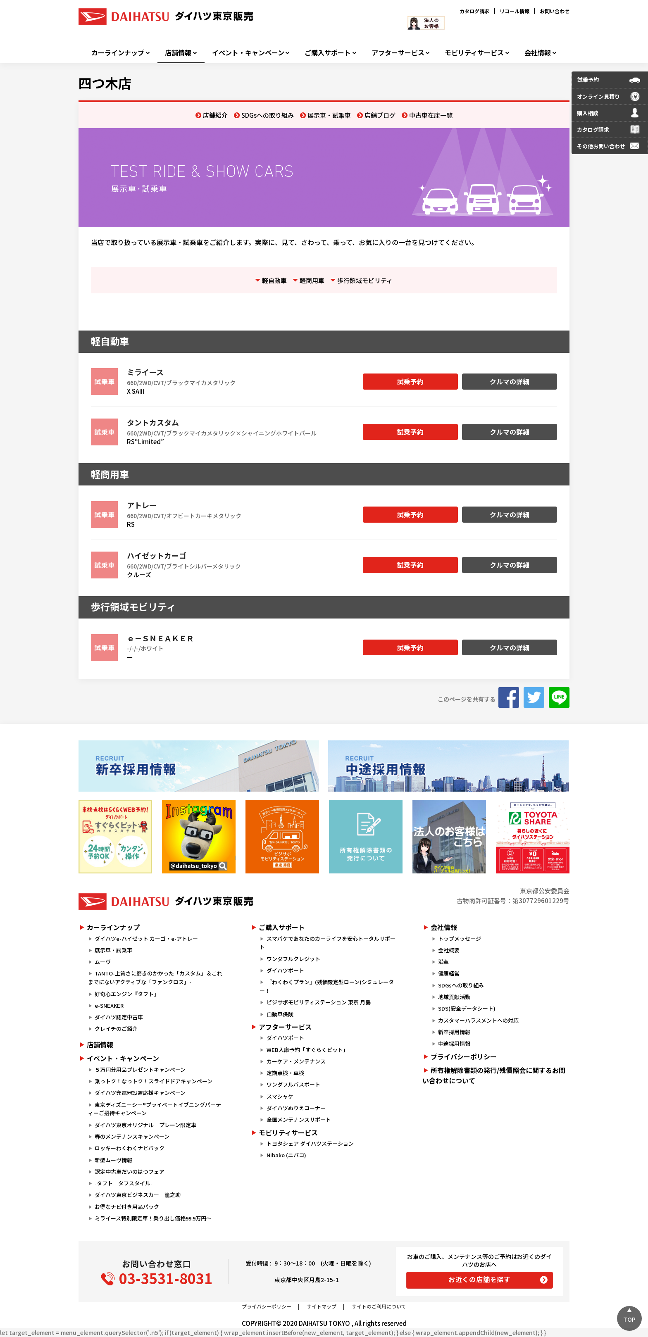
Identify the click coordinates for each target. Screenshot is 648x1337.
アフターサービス (398, 52)
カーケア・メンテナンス (296, 1061)
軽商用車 (312, 280)
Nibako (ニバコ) (286, 1155)
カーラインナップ (117, 52)
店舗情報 (178, 52)
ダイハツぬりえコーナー (296, 1108)
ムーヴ (103, 962)
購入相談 (587, 113)
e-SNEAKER (109, 1005)
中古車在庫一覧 (431, 115)
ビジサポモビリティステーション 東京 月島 (319, 1002)
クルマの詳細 (509, 381)
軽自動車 (274, 280)
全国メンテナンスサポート (299, 1119)
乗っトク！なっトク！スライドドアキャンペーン (153, 1081)
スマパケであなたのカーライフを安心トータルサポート (327, 943)
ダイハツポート (285, 970)
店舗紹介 (215, 115)
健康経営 (449, 973)
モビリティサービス (474, 52)
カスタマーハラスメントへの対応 (478, 1020)
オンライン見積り (598, 96)
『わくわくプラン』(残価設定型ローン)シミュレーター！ (326, 986)
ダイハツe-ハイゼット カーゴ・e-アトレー (146, 938)
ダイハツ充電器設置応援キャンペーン (140, 1093)
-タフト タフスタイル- (123, 1183)
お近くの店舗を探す (479, 1279)
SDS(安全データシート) (467, 1008)
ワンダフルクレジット (293, 959)
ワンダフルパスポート (293, 1084)
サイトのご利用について (379, 1306)
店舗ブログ (379, 115)
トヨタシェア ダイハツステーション (310, 1143)
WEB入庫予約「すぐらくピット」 (307, 1050)
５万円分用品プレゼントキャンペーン (140, 1069)
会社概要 (449, 950)
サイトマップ (321, 1306)
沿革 (443, 962)
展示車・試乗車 (329, 115)
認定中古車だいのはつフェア (129, 1171)
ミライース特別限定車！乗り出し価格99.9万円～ (153, 1218)
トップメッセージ (459, 938)
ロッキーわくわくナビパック (129, 1148)
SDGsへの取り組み (267, 115)
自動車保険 (280, 1014)
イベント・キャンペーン (248, 52)
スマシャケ (280, 1096)
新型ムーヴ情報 (113, 1160)
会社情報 (537, 52)
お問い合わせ (554, 10)
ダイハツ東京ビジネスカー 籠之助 (138, 1195)
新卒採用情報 (454, 1032)
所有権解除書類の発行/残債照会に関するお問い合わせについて (493, 1075)
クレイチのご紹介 (116, 1028)
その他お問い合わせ (601, 146)
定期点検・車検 (285, 1073)
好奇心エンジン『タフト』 (127, 994)
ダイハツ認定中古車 (119, 1017)
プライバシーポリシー (464, 1056)
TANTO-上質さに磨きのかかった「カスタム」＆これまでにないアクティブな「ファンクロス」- (155, 977)
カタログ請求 (474, 10)
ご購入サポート (328, 52)
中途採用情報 (454, 1043)
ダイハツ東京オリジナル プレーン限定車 (145, 1125)
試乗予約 (410, 381)
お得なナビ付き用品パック (129, 1207)
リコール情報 (514, 10)
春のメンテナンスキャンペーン (132, 1136)
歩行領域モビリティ (365, 280)
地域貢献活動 (454, 997)
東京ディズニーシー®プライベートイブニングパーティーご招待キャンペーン (154, 1109)
